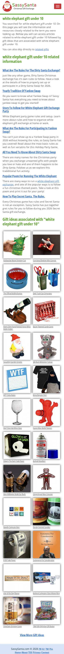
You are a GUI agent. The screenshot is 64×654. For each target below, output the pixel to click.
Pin (51, 649)
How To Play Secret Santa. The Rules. (24, 196)
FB (40, 649)
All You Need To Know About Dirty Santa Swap (29, 152)
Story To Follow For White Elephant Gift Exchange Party (31, 109)
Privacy (37, 652)
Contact (45, 652)
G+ (43, 649)
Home (18, 652)
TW (47, 649)
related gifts (42, 49)
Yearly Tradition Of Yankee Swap (21, 91)
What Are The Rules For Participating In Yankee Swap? (30, 130)
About (25, 652)
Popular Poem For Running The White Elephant (30, 176)
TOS (30, 652)
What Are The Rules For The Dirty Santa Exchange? (31, 70)
